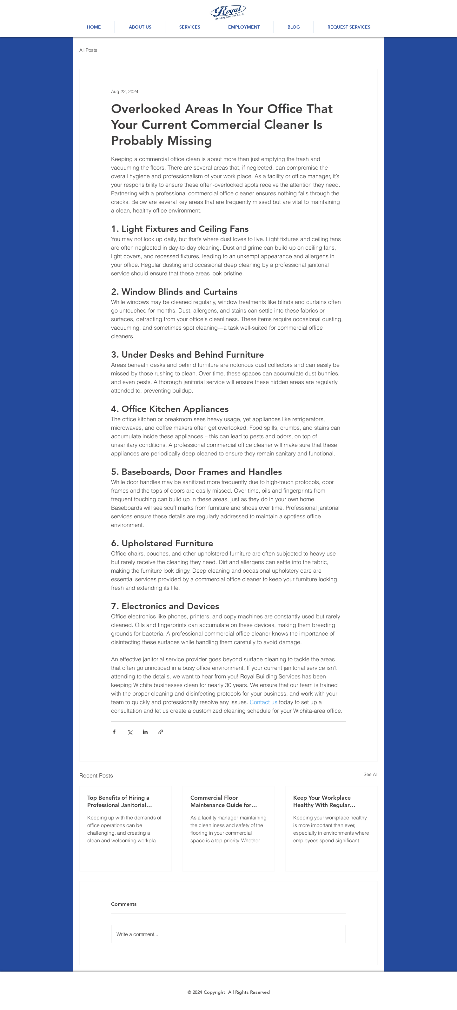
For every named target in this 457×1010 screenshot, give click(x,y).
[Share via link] (161, 732)
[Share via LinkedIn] (145, 732)
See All (371, 774)
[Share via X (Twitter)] (130, 732)
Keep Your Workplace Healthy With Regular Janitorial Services (322, 801)
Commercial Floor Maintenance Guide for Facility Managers (220, 801)
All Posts (88, 50)
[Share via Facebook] (114, 732)
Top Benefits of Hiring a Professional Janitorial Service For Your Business (120, 801)
